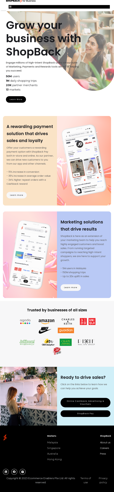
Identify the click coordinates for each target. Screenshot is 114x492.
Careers (104, 448)
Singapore (53, 448)
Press (103, 453)
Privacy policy (103, 480)
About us (105, 442)
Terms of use (85, 480)
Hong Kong (54, 459)
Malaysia (52, 442)
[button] (59, 6)
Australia (52, 453)
